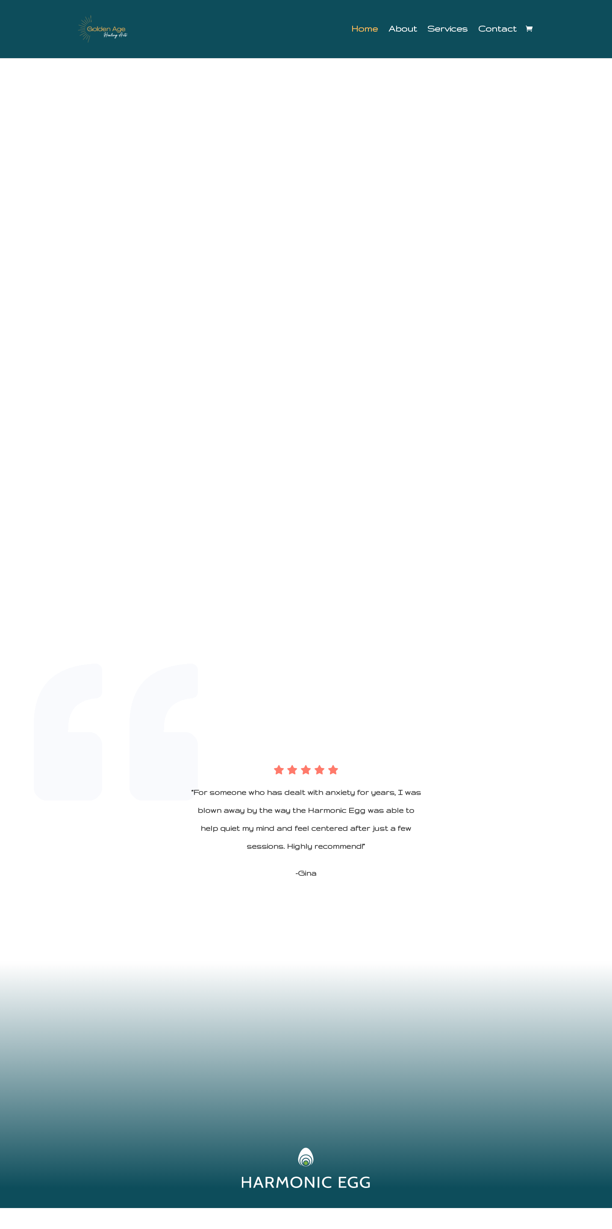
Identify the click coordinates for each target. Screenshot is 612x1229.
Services (447, 30)
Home (364, 30)
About (402, 30)
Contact (497, 30)
